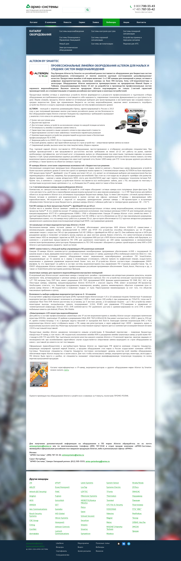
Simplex (84, 524)
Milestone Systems (89, 496)
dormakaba (34, 533)
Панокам (136, 500)
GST (57, 504)
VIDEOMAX (111, 509)
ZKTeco (135, 487)
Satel (83, 511)
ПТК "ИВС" (137, 509)
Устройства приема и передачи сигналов (132, 38)
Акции (126, 22)
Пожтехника (137, 504)
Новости (67, 22)
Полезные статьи (102, 543)
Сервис (82, 22)
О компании (50, 22)
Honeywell (59, 522)
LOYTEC (84, 491)
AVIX (31, 500)
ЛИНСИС (136, 491)
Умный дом (64, 43)
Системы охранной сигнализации (99, 38)
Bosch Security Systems (35, 514)
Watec (109, 522)
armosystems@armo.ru (40, 446)
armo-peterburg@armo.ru (98, 461)
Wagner (109, 518)
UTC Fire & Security (114, 504)
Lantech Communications (62, 532)
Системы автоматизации (102, 43)
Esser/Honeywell (62, 487)
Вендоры (60, 547)
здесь (66, 370)
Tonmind (110, 500)
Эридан (135, 531)
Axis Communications (38, 509)
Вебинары (111, 22)
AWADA (32, 504)
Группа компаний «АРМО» (35, 546)
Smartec (84, 529)
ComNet (32, 529)
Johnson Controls (62, 526)
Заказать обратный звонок (143, 12)
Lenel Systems (87, 482)
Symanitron (85, 533)
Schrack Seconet (88, 516)
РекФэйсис (137, 513)
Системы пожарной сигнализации (131, 32)
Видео (80, 547)
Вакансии (99, 551)
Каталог (33, 22)
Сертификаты (61, 551)
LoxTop (84, 487)
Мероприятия (83, 543)
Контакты (141, 22)
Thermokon (111, 496)
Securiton (85, 520)
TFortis (109, 491)
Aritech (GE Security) (37, 491)
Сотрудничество (62, 555)
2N (30, 482)
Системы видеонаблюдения (71, 31)
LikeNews (60, 543)
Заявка (96, 22)
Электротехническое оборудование (68, 48)
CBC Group (33, 520)
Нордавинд (137, 496)
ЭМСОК (135, 526)
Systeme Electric (113, 487)
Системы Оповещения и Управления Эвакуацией (69, 38)
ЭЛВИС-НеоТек (139, 522)
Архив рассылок (84, 551)
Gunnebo (58, 509)
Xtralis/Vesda (137, 482)
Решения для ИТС (131, 43)
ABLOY (32, 487)
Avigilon (32, 496)
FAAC (57, 491)
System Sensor (112, 482)
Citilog (32, 524)
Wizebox (110, 533)
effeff (58, 482)
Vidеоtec (110, 513)
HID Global (60, 513)
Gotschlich (59, 500)
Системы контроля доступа (103, 31)
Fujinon (58, 496)
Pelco (83, 507)
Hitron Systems (61, 518)
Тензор (135, 518)
